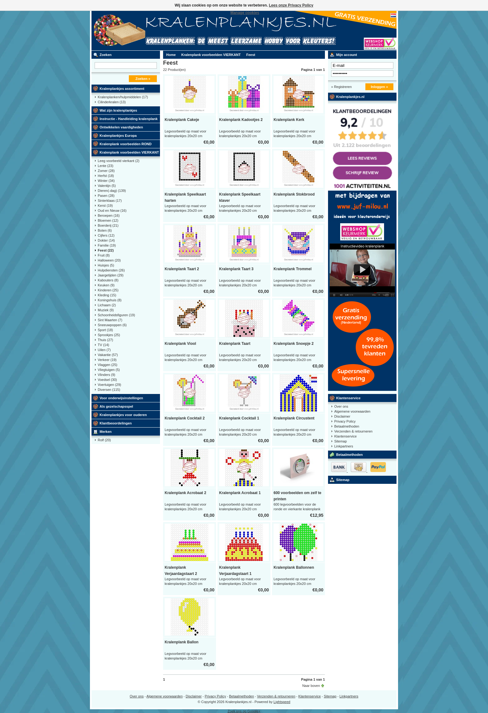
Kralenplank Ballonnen (294, 567)
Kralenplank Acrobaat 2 (185, 493)
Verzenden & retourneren (353, 431)
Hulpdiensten (111, 270)
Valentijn (107, 186)
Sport (105, 330)
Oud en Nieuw (112, 210)
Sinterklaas (110, 200)
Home (171, 55)
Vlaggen (107, 365)
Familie (107, 245)
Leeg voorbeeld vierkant (118, 161)
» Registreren (341, 87)
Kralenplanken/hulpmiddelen (123, 97)
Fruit (104, 255)
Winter (106, 181)
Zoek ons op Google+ (244, 711)
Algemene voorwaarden (352, 411)
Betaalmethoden (346, 426)
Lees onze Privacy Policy (291, 5)
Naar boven (311, 686)
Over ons (341, 406)
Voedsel (107, 380)
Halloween (109, 260)
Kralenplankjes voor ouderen (123, 415)
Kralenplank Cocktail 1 (239, 418)
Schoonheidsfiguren (116, 315)
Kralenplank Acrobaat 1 (240, 493)
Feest (106, 250)
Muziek (106, 310)
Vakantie (108, 355)
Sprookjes (109, 335)
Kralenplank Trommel (293, 269)
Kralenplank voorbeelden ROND (126, 144)
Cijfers (106, 235)
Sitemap (340, 441)
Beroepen (109, 215)
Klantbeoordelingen (116, 423)
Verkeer (107, 360)
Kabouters (108, 280)
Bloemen (108, 220)
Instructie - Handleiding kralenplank (128, 119)
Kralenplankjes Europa (118, 135)
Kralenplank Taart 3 (236, 269)
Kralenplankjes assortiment (122, 88)
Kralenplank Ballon (182, 642)
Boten (105, 230)
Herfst (106, 176)
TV (103, 345)
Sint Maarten (110, 320)
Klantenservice (348, 398)
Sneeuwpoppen (112, 325)
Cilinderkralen (112, 102)
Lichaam (107, 305)
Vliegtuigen (109, 370)
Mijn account (346, 55)
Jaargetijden (111, 275)
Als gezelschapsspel (116, 406)
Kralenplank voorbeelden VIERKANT (129, 152)
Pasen (106, 195)
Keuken (106, 285)
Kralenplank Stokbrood (294, 194)
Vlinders (106, 375)
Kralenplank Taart (234, 343)
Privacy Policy (344, 421)
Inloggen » (379, 87)
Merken (106, 431)
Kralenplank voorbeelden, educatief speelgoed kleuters (174, 30)
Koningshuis (109, 300)
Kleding (107, 295)
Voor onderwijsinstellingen (121, 398)
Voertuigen (109, 385)
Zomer (106, 171)
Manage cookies (244, 13)
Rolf (104, 440)
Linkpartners (343, 446)
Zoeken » (142, 79)
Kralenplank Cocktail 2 (185, 418)
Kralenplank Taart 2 (182, 269)
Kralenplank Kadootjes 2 (241, 120)
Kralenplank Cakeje (182, 120)
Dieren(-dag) (112, 190)
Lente (105, 166)
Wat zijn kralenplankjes (118, 110)
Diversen (109, 389)
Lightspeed (282, 702)
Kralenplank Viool (180, 343)
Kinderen (108, 290)
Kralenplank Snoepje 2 (294, 343)
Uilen (104, 350)
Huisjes (106, 265)
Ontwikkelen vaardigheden (121, 127)
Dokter (106, 240)
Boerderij (108, 225)
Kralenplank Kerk (289, 120)
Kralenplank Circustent (294, 418)
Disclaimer (342, 416)
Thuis (105, 340)
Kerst (105, 205)
